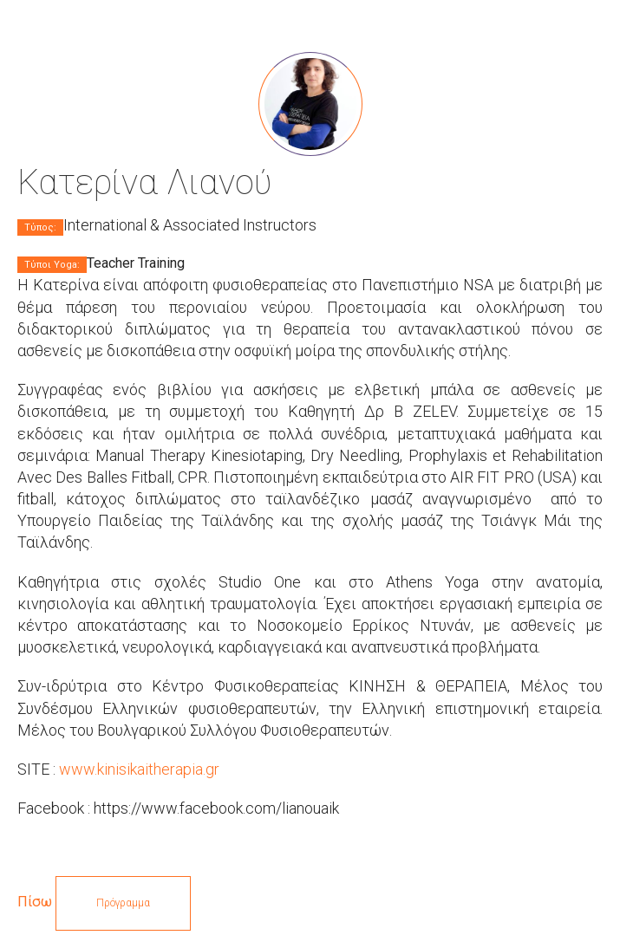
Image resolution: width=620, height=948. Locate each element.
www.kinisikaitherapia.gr (139, 769)
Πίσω (34, 901)
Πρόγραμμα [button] (123, 903)
